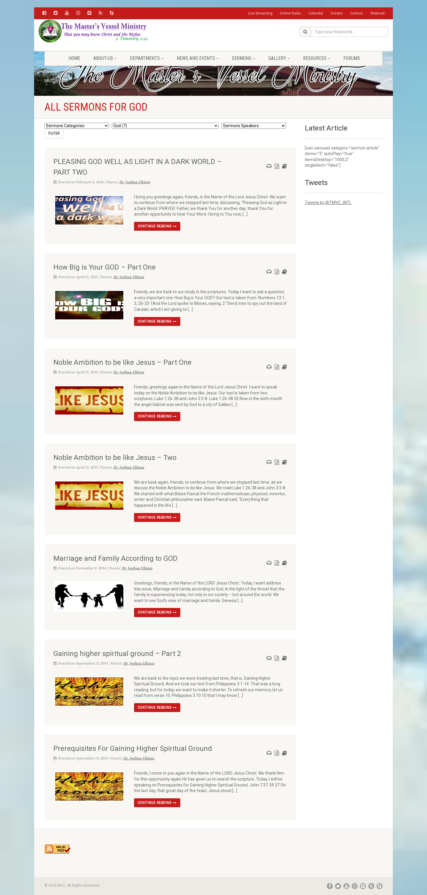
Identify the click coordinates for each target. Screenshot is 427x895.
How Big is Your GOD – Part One (104, 267)
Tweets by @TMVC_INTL (328, 202)
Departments (146, 58)
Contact (356, 13)
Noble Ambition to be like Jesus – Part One (122, 362)
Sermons (243, 58)
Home (74, 58)
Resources (316, 58)
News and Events (198, 58)
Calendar (315, 13)
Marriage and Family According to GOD (115, 558)
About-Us (105, 58)
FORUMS (351, 58)
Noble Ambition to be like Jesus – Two (114, 457)
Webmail (377, 13)
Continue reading (157, 226)
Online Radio (290, 13)
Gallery (279, 58)
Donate (336, 13)
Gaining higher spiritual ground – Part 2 (117, 653)
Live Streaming (260, 13)
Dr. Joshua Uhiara (134, 181)
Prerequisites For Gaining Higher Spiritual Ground (132, 748)
